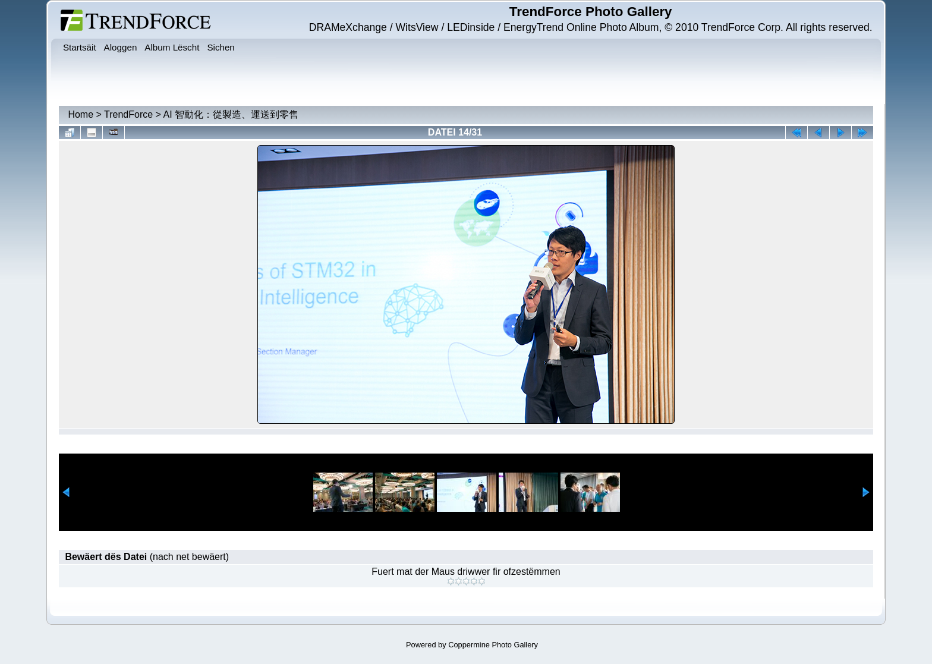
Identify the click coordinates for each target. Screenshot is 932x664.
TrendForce (128, 114)
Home (80, 114)
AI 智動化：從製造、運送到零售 (231, 114)
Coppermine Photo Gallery (493, 644)
